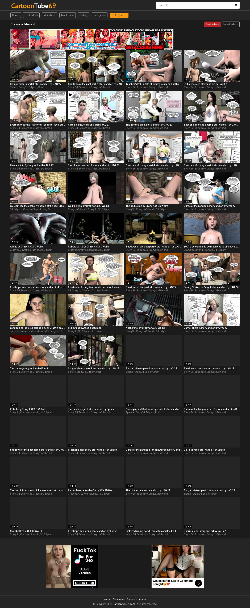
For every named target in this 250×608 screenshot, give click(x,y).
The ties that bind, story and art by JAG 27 (149, 124)
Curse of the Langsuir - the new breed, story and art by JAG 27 (154, 449)
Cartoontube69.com (124, 604)
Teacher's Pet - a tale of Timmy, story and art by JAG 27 (154, 84)
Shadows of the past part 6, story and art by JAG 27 (154, 246)
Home (15, 15)
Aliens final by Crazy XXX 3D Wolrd (145, 327)
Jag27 (46, 209)
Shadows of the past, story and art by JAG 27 (151, 287)
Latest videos (230, 24)
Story (71, 87)
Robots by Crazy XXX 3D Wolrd (27, 409)
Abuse (142, 599)
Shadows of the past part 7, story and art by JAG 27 (96, 84)
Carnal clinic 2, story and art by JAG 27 (205, 327)
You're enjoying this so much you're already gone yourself (212, 246)
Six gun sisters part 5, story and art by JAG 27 (151, 368)
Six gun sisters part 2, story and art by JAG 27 (209, 490)
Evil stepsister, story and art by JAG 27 (205, 84)
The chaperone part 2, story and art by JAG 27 (93, 165)
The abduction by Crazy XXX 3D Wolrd (147, 206)
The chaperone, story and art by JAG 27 (148, 490)
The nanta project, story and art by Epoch (91, 409)
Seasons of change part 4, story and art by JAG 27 (154, 165)
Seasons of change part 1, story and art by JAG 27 (212, 165)
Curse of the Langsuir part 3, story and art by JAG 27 (212, 409)
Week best (49, 15)
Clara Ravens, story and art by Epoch (204, 449)
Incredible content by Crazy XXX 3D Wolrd (91, 490)
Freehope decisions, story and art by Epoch (92, 531)
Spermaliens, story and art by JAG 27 (205, 531)
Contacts (132, 599)
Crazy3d (23, 87)
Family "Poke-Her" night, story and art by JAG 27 (211, 287)
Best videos (31, 15)
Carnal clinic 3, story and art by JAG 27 (31, 165)
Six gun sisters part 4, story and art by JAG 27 (93, 368)
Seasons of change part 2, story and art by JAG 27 (212, 124)
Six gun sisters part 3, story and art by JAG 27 (35, 84)
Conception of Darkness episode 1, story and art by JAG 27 (154, 409)
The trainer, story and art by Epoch (29, 368)
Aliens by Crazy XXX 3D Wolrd (27, 246)
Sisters (14, 87)
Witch (129, 534)
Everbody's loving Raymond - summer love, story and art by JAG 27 (38, 124)
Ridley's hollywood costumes (84, 327)
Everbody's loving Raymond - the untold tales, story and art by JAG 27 (96, 287)
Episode (14, 331)
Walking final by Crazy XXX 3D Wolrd (88, 206)
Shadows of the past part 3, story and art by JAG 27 (38, 449)
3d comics (84, 87)
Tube (20, 6)
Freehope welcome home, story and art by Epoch (37, 287)
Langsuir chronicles (60, 331)
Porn (41, 87)
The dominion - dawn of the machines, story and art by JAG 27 (38, 490)
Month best (67, 15)
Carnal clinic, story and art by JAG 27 (89, 124)
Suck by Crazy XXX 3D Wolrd (26, 531)
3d (76, 87)
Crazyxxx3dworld (100, 87)
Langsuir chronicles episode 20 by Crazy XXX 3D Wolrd (38, 327)
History (84, 15)
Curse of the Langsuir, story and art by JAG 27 (209, 206)
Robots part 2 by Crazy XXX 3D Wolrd (89, 246)
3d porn (33, 87)
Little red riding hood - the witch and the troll (151, 531)
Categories (100, 15)
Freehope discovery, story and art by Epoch (92, 449)
